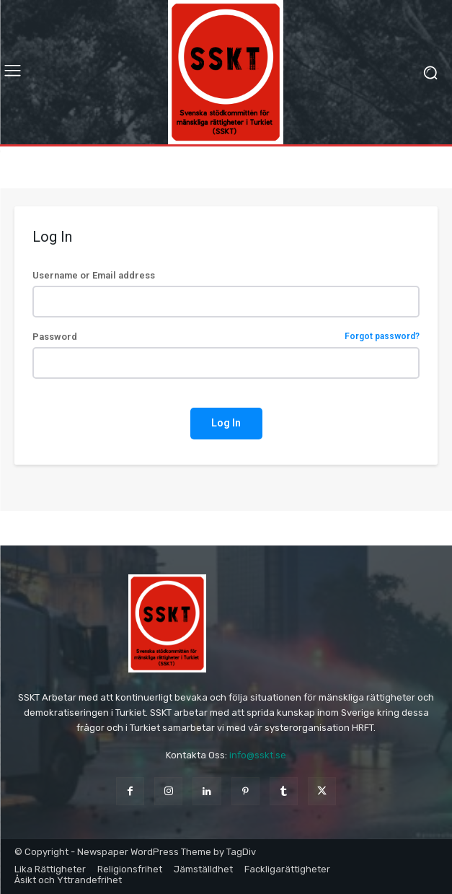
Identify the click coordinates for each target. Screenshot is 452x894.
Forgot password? (382, 336)
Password (226, 336)
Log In (226, 423)
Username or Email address (93, 275)
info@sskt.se (257, 755)
